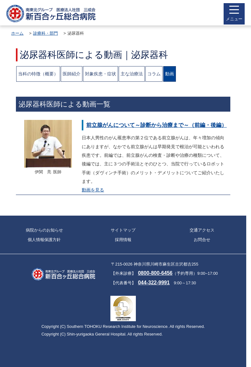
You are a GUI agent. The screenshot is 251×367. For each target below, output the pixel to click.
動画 (169, 73)
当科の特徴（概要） (38, 73)
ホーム (17, 33)
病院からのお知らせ (44, 230)
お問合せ (202, 239)
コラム (154, 73)
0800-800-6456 (155, 273)
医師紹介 (71, 73)
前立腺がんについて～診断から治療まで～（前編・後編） (156, 125)
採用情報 (123, 239)
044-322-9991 (154, 282)
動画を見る (93, 189)
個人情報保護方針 (44, 239)
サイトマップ (123, 230)
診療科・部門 (45, 33)
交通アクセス (202, 230)
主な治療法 (132, 73)
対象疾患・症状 (100, 73)
